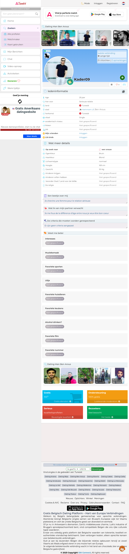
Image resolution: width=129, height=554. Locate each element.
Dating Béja (63, 476)
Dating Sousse (98, 490)
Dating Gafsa (119, 476)
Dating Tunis (83, 494)
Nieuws (69, 498)
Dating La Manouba (116, 481)
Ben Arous (100, 109)
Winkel (89, 498)
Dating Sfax (54, 490)
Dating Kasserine (85, 481)
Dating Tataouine (113, 490)
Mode (85, 3)
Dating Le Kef (54, 485)
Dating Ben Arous (77, 476)
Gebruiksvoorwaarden (99, 502)
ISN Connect (84, 552)
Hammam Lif (88, 109)
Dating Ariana (50, 476)
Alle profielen (12, 34)
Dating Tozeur (70, 494)
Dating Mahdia (68, 485)
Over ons (75, 502)
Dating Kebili (100, 481)
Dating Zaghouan (98, 494)
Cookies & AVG (52, 502)
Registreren (112, 3)
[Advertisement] (20, 110)
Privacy (84, 502)
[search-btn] (36, 13)
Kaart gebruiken (13, 44)
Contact (115, 502)
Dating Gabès (106, 476)
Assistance (122, 548)
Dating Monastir (100, 485)
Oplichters (79, 498)
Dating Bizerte (93, 476)
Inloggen (98, 3)
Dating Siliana (84, 490)
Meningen (99, 498)
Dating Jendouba (53, 481)
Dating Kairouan (69, 481)
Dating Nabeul (115, 485)
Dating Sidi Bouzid (69, 490)
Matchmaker (12, 39)
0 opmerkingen (119, 60)
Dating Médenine (84, 485)
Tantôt (20, 3)
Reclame (65, 502)
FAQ (123, 502)
